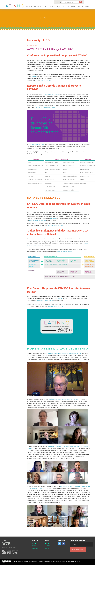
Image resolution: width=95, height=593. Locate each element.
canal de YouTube (46, 80)
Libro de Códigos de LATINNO (36, 144)
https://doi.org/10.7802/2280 (55, 306)
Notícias (66, 7)
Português (35, 548)
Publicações (56, 7)
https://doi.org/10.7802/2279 (64, 251)
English (34, 543)
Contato (80, 7)
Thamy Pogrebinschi (49, 561)
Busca (58, 2)
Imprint (47, 548)
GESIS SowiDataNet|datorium (37, 220)
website (60, 298)
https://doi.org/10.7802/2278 (55, 225)
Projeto (29, 7)
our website (53, 218)
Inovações (38, 7)
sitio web (34, 76)
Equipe (72, 7)
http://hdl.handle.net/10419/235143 (45, 107)
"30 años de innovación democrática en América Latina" (64, 399)
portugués (57, 94)
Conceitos (47, 7)
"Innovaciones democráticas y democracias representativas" (64, 353)
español (50, 94)
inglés (46, 94)
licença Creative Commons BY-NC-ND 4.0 (70, 561)
